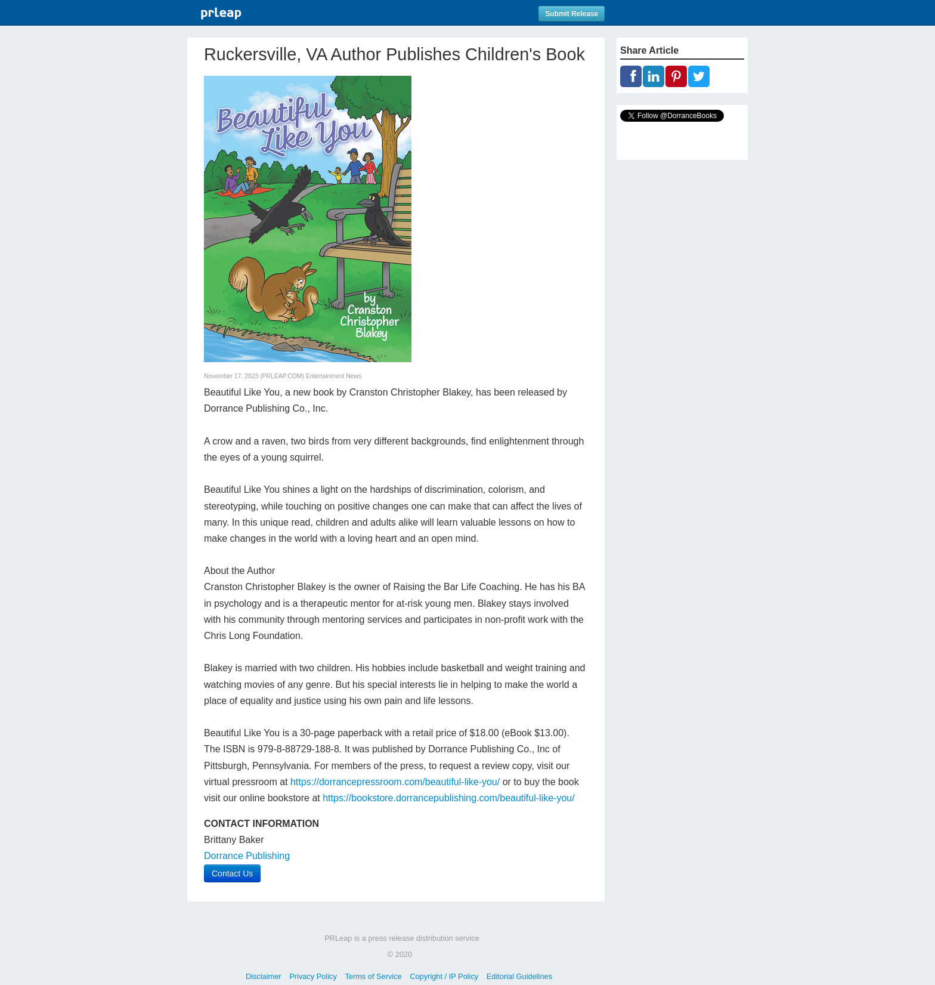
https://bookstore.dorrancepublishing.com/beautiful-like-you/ (448, 798)
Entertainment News (334, 376)
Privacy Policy (313, 976)
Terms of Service (373, 976)
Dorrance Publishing (247, 856)
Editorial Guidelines (519, 976)
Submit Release (571, 14)
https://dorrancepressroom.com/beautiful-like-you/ (395, 782)
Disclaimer (263, 976)
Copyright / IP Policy (444, 976)
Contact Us (232, 873)
